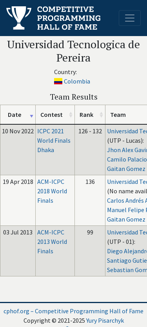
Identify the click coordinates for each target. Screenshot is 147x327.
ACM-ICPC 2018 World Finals (52, 191)
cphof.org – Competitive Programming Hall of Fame (73, 311)
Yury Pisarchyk (105, 320)
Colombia (77, 81)
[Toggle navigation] (130, 18)
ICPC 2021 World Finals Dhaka (54, 140)
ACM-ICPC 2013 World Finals (52, 241)
